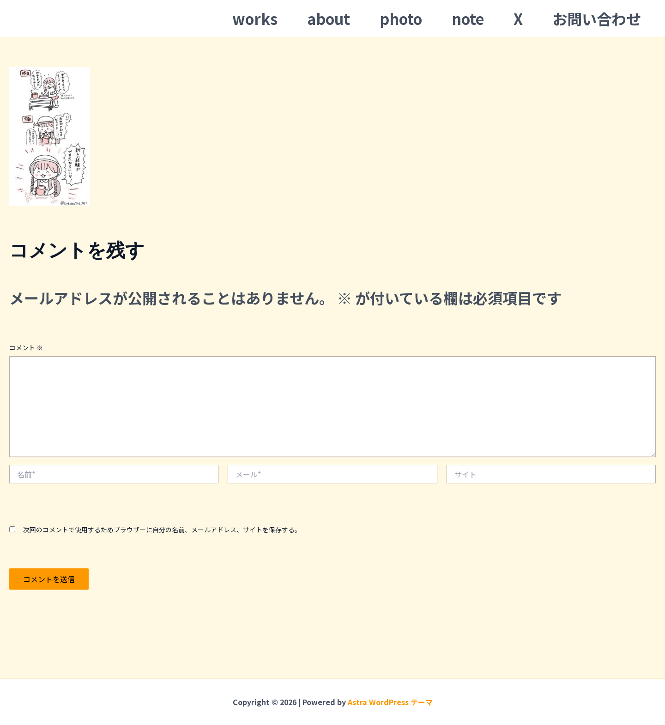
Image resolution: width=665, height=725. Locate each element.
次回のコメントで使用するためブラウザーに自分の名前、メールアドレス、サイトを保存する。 (162, 529)
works (255, 18)
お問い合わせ (596, 18)
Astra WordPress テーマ (390, 701)
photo (401, 18)
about (328, 18)
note (468, 18)
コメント (26, 347)
